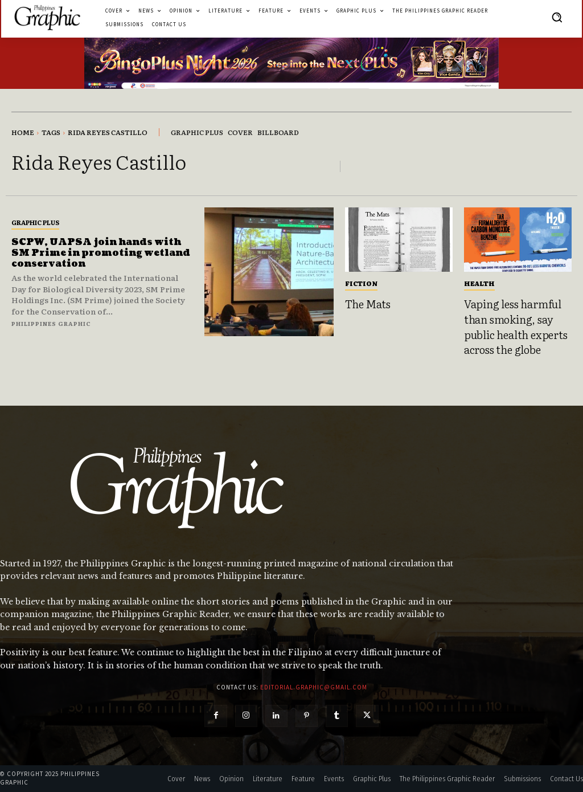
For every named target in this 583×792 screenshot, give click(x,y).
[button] (556, 17)
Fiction (361, 283)
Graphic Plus (35, 222)
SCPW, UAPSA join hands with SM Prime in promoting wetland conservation (100, 253)
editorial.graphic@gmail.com (313, 687)
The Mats (368, 304)
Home (22, 132)
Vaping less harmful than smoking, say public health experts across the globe (516, 326)
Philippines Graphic (51, 323)
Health (479, 283)
